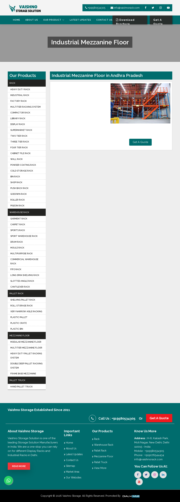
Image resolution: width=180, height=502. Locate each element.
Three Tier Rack (19, 142)
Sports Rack (17, 230)
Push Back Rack (19, 188)
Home (16, 20)
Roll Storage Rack (21, 305)
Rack (12, 83)
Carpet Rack (17, 224)
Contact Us (104, 20)
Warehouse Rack (19, 212)
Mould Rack (17, 248)
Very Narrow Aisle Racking (26, 311)
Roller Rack (17, 200)
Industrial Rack (19, 95)
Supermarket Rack (21, 130)
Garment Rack (18, 218)
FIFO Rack (15, 269)
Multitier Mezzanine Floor (26, 348)
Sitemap (69, 465)
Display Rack (17, 124)
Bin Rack (15, 176)
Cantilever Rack (20, 287)
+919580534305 (95, 7)
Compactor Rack (20, 112)
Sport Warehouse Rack (24, 236)
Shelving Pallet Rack (22, 300)
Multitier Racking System (25, 107)
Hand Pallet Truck (21, 386)
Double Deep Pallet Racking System (26, 365)
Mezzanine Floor (19, 335)
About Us (31, 20)
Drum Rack (16, 242)
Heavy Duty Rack (20, 89)
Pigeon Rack (17, 205)
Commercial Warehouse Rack (24, 261)
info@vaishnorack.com (125, 7)
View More (99, 468)
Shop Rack (16, 182)
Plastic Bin (16, 329)
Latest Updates (80, 20)
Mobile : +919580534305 (149, 451)
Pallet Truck (17, 380)
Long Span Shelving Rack (24, 275)
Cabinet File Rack (20, 153)
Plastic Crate (18, 323)
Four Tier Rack (19, 147)
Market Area (71, 471)
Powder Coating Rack (23, 165)
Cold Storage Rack (21, 171)
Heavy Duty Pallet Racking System (26, 355)
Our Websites (72, 477)
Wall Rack (16, 159)
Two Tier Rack (18, 136)
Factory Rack (18, 101)
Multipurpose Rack (21, 253)
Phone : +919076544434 (149, 455)
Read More (19, 466)
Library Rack (17, 118)
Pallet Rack (16, 293)
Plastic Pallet (18, 317)
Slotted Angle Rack (22, 281)
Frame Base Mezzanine (23, 373)
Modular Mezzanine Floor (25, 342)
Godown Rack (18, 194)
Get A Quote (140, 142)
